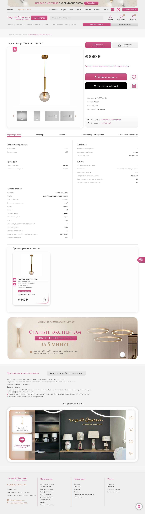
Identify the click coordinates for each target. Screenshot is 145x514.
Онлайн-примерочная (47, 505)
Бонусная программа (47, 484)
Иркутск (10, 10)
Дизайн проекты (45, 499)
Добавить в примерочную (125, 45)
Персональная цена (24, 291)
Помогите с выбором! (106, 86)
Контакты (77, 489)
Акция (70, 10)
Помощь (106, 10)
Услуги (63, 10)
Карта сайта (78, 497)
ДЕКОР (73, 25)
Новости (88, 10)
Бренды (42, 502)
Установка (110, 486)
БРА (46, 25)
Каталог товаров (45, 494)
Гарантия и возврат (46, 489)
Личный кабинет (45, 486)
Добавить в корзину (106, 77)
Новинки (97, 10)
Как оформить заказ (47, 492)
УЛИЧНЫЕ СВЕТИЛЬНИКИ (60, 25)
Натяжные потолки (96, 24)
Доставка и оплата (46, 497)
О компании (53, 10)
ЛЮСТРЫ (10, 25)
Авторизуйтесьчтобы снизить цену (98, 45)
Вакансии (77, 484)
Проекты (79, 10)
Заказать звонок (130, 9)
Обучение (110, 484)
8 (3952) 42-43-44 (24, 10)
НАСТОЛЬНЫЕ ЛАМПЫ (34, 25)
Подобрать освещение (61, 18)
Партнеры (77, 486)
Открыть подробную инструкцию (66, 373)
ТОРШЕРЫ (19, 25)
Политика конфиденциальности (84, 494)
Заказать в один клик (26, 294)
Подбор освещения (124, 24)
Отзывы (76, 492)
